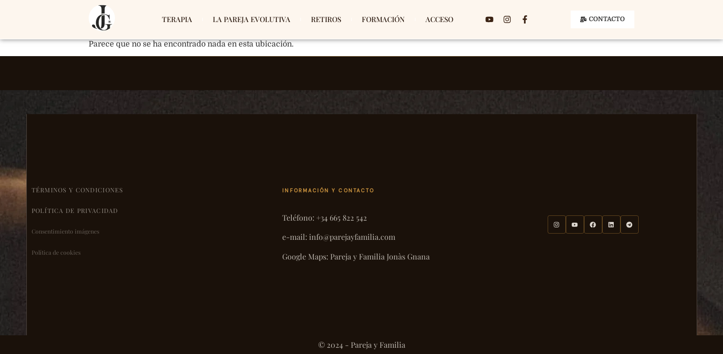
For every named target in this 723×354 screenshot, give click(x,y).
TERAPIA (177, 19)
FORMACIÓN (383, 19)
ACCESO (439, 19)
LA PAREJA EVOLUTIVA (251, 19)
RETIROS (326, 19)
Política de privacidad (75, 210)
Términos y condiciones (78, 190)
